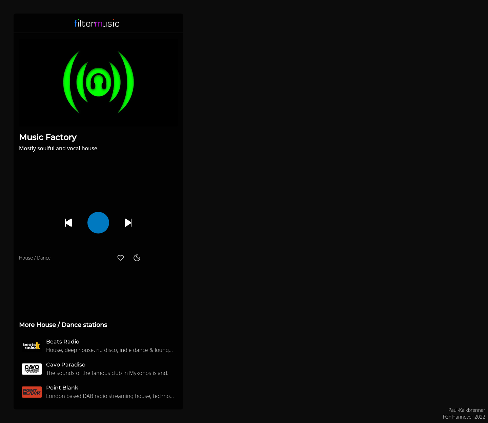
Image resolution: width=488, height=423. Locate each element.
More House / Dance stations (63, 325)
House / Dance (34, 257)
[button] (173, 23)
